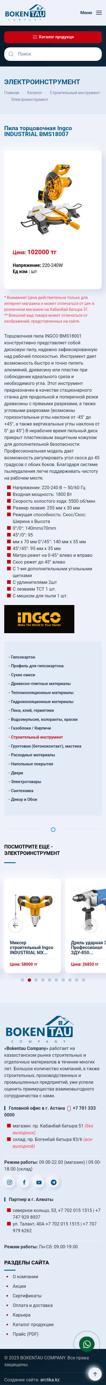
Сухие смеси (23, 675)
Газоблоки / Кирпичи (31, 728)
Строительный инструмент (37, 737)
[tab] (22, 980)
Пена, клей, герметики (32, 710)
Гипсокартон (23, 657)
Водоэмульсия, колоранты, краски (44, 719)
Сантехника (22, 790)
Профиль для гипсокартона (37, 666)
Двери (17, 773)
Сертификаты (27, 1295)
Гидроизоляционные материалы (42, 701)
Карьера (22, 1315)
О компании (25, 1276)
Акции (19, 1286)
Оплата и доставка (33, 1305)
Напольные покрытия (32, 764)
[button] (91, 12)
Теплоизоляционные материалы (42, 692)
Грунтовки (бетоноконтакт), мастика (46, 746)
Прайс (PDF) (25, 1334)
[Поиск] (53, 54)
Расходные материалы (33, 755)
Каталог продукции (33, 1324)
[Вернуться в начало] (25, 12)
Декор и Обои (24, 799)
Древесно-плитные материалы (41, 683)
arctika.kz (50, 1379)
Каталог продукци (52, 37)
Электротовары (26, 781)
